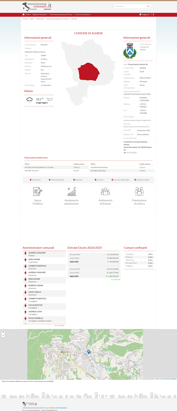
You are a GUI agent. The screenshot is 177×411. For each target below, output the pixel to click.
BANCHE (78, 180)
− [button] (3, 318)
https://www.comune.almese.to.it (136, 126)
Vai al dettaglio (59, 308)
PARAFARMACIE (57, 180)
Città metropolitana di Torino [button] (61, 14)
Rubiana (129, 257)
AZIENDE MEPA (142, 180)
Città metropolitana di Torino (57, 19)
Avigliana (129, 266)
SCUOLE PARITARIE (121, 180)
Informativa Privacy (50, 396)
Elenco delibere (143, 134)
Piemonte (40, 19)
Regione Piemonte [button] (40, 14)
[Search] (130, 6)
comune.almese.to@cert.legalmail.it (137, 120)
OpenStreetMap (165, 362)
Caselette (129, 254)
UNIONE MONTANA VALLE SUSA (137, 94)
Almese (74, 19)
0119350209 (131, 152)
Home (25, 19)
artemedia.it (62, 391)
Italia (32, 19)
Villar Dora (130, 260)
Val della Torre (131, 263)
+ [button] (3, 315)
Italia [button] (28, 14)
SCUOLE (100, 180)
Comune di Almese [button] (82, 14)
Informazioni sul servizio (31, 396)
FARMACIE (36, 180)
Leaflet (157, 362)
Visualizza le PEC (143, 130)
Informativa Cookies (67, 396)
